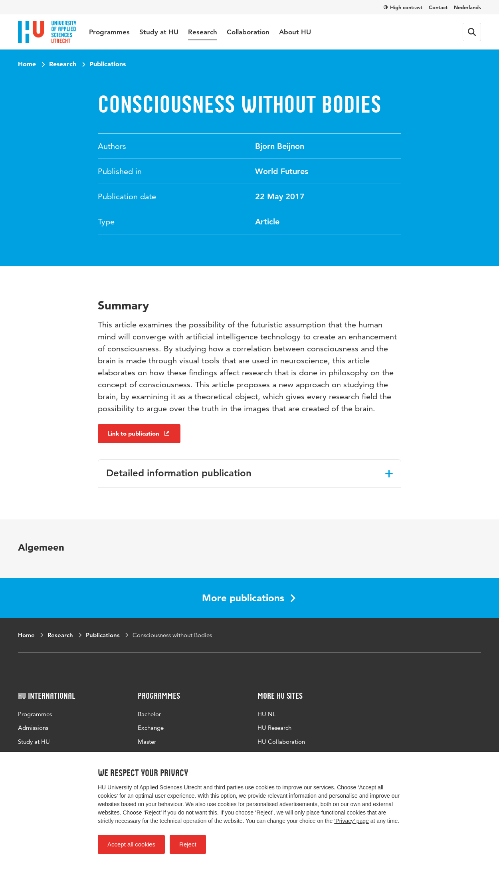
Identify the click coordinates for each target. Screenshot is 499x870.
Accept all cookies (131, 844)
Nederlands (467, 7)
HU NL (266, 714)
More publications (248, 598)
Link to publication (139, 433)
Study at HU (158, 32)
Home (27, 64)
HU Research (274, 727)
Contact (438, 7)
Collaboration (248, 32)
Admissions (33, 727)
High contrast (403, 7)
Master (147, 741)
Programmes (109, 32)
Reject (187, 844)
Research (202, 32)
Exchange (151, 727)
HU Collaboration (281, 741)
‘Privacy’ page (351, 821)
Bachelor (149, 714)
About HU (295, 32)
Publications (107, 64)
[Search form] (472, 32)
